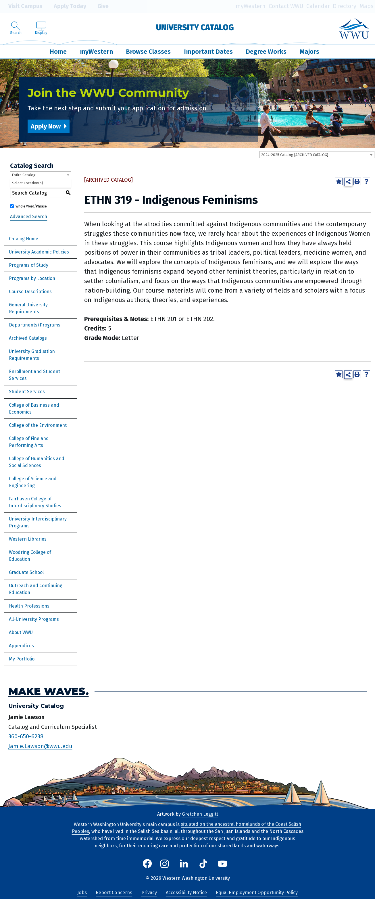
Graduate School (26, 572)
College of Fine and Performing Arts (29, 442)
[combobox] (316, 154)
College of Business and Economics (34, 408)
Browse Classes (148, 51)
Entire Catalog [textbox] (24, 175)
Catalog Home (23, 238)
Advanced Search (28, 217)
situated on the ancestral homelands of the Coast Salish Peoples (186, 828)
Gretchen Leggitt (200, 814)
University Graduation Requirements (32, 355)
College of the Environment (38, 425)
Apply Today (65, 6)
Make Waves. (48, 691)
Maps (366, 6)
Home (58, 51)
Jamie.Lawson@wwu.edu (40, 746)
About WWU (21, 632)
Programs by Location (32, 278)
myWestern (251, 6)
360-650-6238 (25, 736)
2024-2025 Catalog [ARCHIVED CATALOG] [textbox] (294, 155)
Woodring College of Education (30, 556)
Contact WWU (286, 6)
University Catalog (195, 27)
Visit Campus (21, 6)
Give (99, 6)
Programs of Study (28, 265)
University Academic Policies (39, 252)
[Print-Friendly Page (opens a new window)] (357, 181)
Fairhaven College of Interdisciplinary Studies (35, 502)
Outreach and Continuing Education (35, 589)
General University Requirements (28, 308)
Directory (344, 6)
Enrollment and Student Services (34, 375)
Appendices (21, 645)
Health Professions (29, 606)
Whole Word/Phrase (31, 206)
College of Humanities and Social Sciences (36, 462)
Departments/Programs (34, 325)
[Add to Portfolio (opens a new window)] (339, 181)
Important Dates (208, 51)
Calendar (318, 6)
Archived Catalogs (28, 338)
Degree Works (266, 51)
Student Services (27, 391)
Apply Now (46, 126)
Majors (309, 51)
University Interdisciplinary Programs (38, 522)
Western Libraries (28, 539)
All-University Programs (34, 619)
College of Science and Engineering (33, 482)
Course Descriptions (30, 291)
